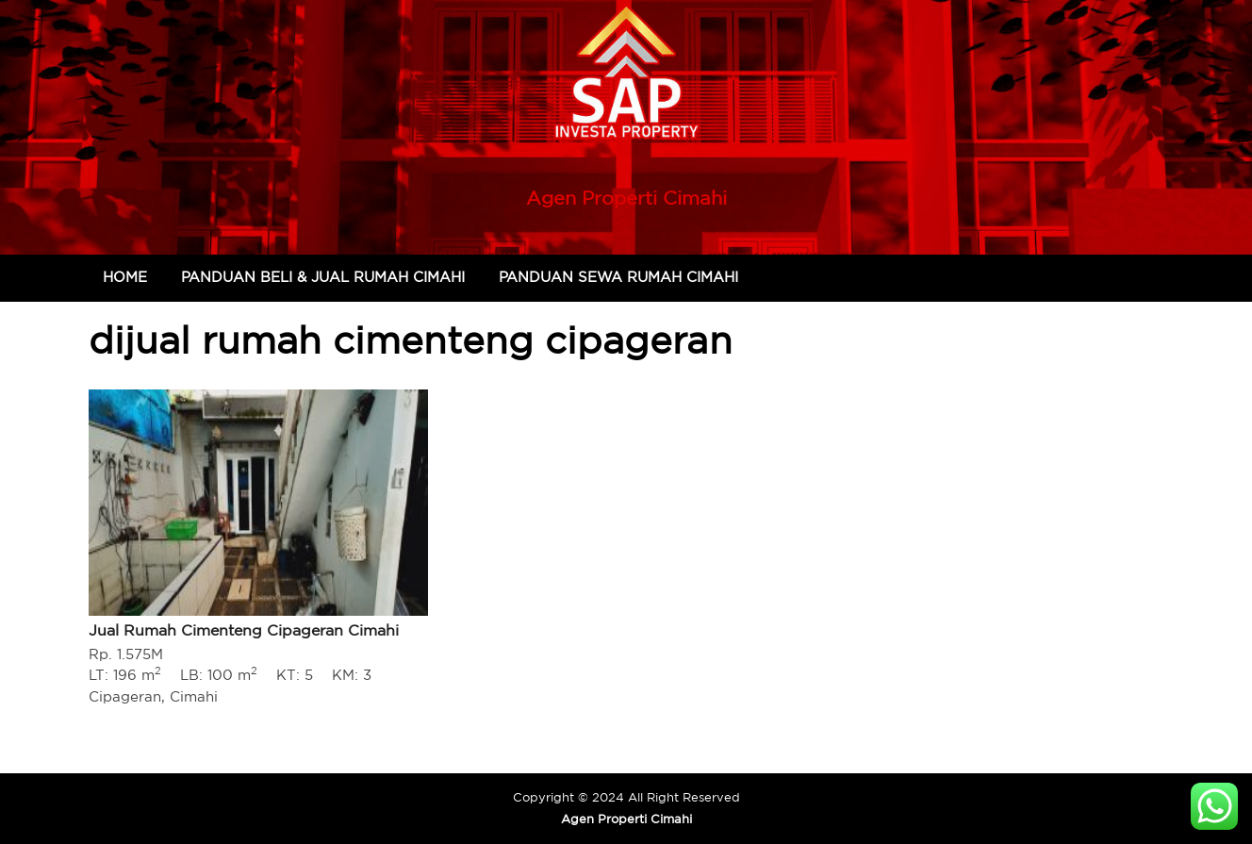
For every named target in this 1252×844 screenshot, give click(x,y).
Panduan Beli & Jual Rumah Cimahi (323, 277)
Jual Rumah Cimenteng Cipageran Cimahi (244, 629)
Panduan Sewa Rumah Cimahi (618, 277)
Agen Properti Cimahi (626, 197)
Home (125, 277)
